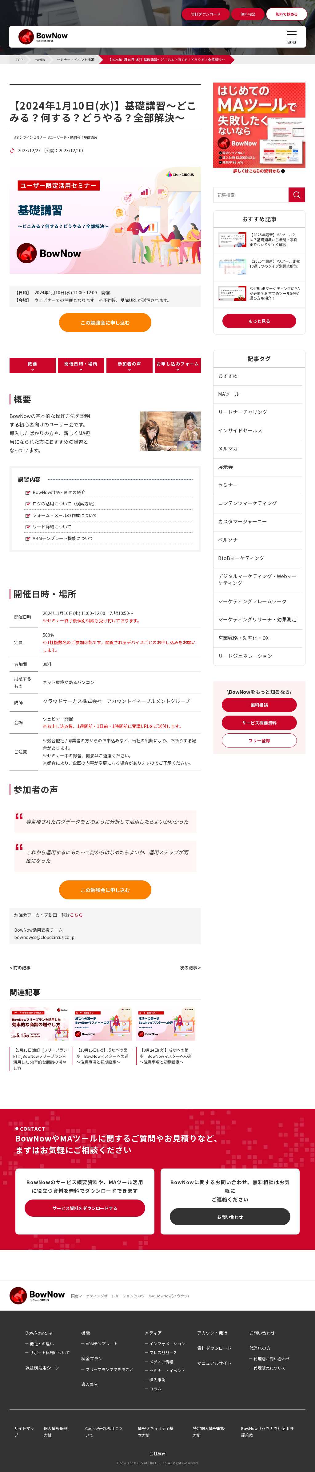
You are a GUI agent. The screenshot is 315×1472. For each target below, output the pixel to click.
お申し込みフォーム (178, 364)
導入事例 (89, 1384)
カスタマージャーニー (242, 521)
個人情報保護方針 (56, 1431)
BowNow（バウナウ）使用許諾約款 (267, 1431)
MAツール (229, 393)
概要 (32, 364)
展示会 (225, 466)
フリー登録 (259, 740)
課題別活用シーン (42, 1368)
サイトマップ (24, 1431)
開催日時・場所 (81, 364)
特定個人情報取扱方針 (209, 1431)
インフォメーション (167, 1343)
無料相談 (259, 705)
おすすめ (228, 375)
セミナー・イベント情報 (48, 87)
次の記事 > (190, 967)
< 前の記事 (20, 967)
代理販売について (270, 1368)
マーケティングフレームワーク (252, 601)
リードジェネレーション (245, 655)
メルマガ (228, 448)
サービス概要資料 (259, 723)
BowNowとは (38, 1333)
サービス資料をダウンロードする (85, 1208)
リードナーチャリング (242, 411)
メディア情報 (161, 1362)
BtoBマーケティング (241, 558)
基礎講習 (90, 137)
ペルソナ (228, 539)
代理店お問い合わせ (272, 1359)
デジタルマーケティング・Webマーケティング (257, 579)
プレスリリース (163, 1352)
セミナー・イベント (167, 1370)
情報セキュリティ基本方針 (155, 1431)
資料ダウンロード (214, 1348)
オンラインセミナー (31, 137)
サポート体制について (50, 1352)
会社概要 (157, 1453)
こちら (76, 915)
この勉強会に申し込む (105, 322)
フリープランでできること (110, 1369)
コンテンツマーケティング (247, 503)
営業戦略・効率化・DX (243, 637)
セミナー (228, 485)
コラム (155, 1389)
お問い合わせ (230, 1217)
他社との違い (42, 1343)
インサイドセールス (240, 430)
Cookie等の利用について (103, 1431)
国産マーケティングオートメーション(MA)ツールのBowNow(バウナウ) (130, 1295)
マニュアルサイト (214, 1363)
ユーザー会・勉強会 (65, 137)
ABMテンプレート (102, 1343)
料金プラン (92, 1358)
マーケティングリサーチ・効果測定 (257, 619)
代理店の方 (260, 1348)
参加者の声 (129, 364)
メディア (153, 1333)
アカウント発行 (212, 1333)
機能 (85, 1333)
